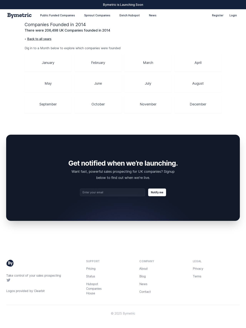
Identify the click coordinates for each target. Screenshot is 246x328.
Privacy (198, 268)
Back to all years (39, 39)
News (152, 15)
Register (217, 15)
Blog (142, 276)
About (143, 268)
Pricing (91, 268)
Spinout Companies (97, 15)
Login (233, 15)
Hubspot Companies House (94, 288)
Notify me (157, 192)
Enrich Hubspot (130, 15)
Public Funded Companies (57, 15)
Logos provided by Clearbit (25, 291)
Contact (145, 292)
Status (90, 276)
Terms (197, 276)
